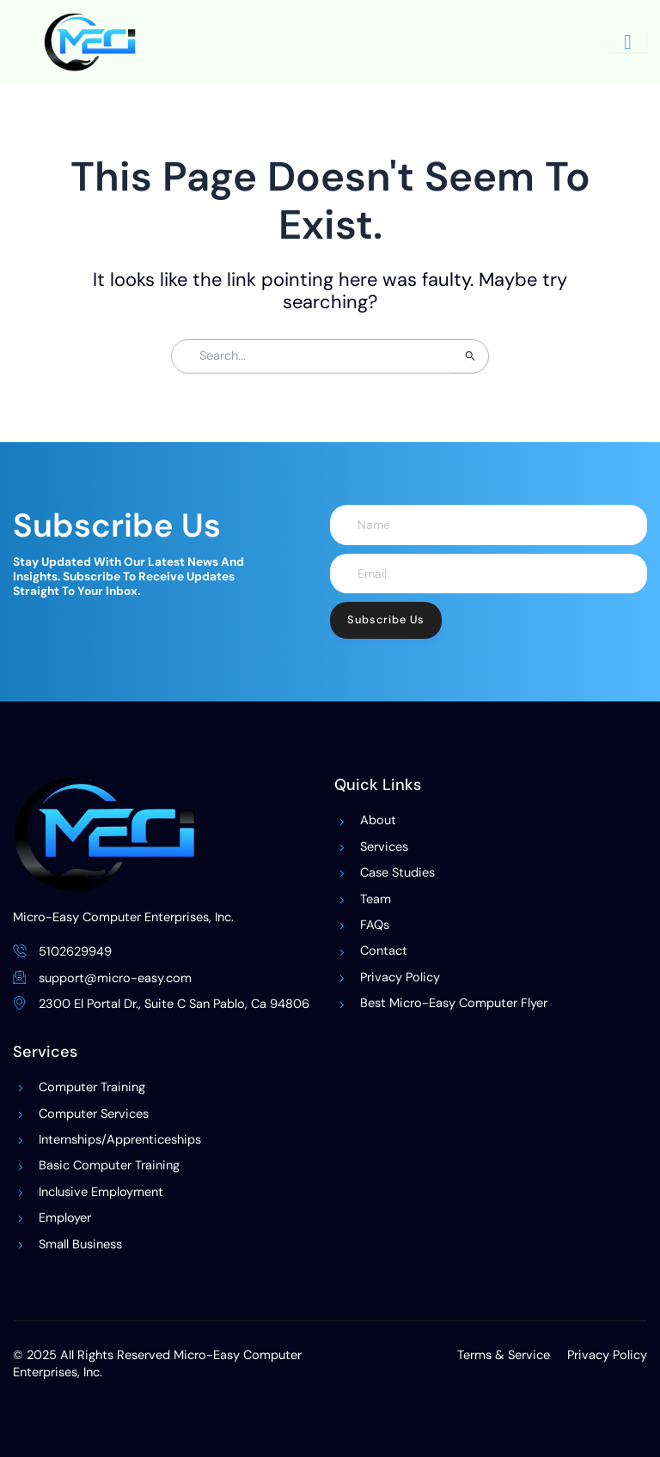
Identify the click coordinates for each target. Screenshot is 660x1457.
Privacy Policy (607, 1355)
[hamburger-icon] (627, 42)
